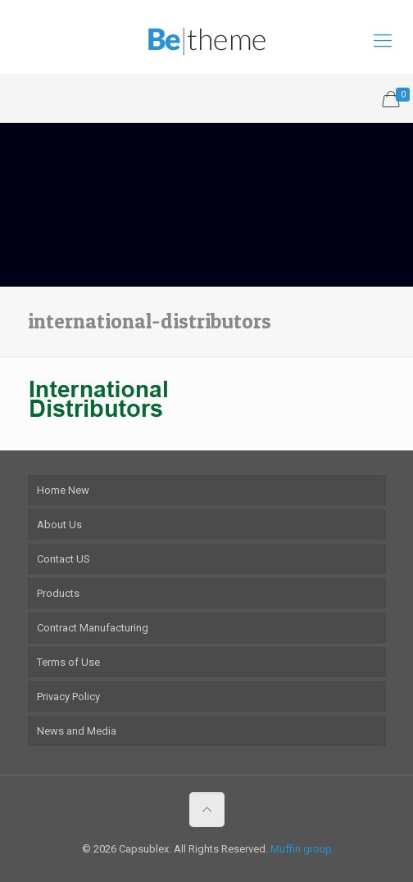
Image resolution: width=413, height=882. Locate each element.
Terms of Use (68, 662)
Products (58, 593)
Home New (63, 490)
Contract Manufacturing (92, 628)
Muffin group (301, 849)
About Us (59, 524)
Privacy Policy (68, 696)
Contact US (63, 559)
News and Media (76, 731)
